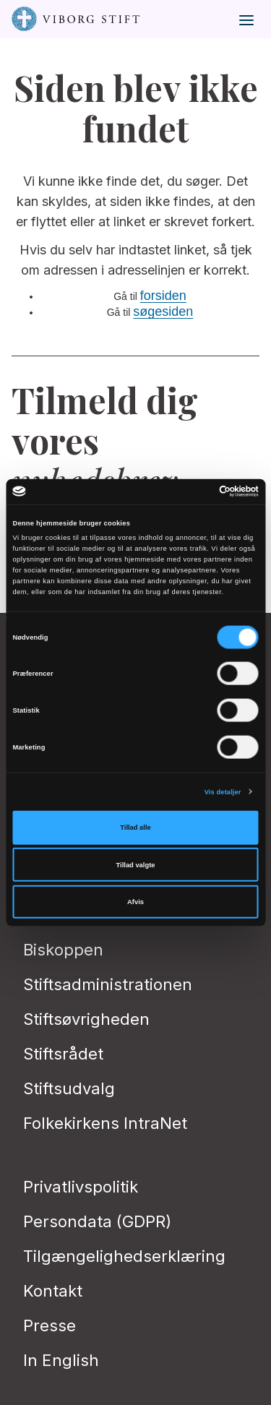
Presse (49, 1325)
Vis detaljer (223, 791)
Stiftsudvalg (69, 1088)
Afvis (135, 902)
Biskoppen (63, 949)
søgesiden (163, 311)
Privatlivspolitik (80, 1186)
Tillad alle (135, 827)
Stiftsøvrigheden (86, 1019)
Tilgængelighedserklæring (124, 1256)
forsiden (163, 295)
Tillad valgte (135, 864)
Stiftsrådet (63, 1053)
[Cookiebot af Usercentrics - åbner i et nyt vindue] (196, 491)
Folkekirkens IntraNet (105, 1123)
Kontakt (52, 1290)
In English (61, 1360)
